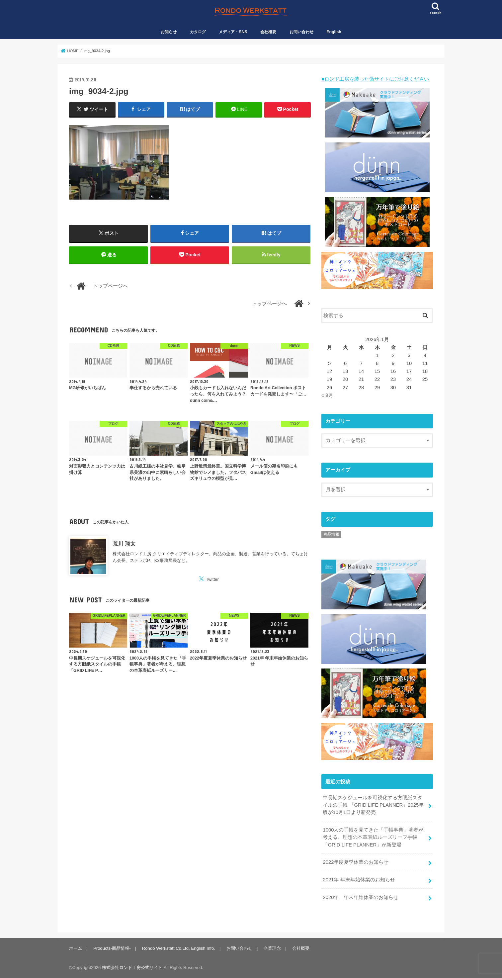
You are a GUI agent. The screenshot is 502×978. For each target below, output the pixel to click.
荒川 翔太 (124, 544)
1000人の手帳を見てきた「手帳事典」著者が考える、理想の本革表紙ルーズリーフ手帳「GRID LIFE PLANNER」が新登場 (373, 837)
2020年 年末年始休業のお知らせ (360, 897)
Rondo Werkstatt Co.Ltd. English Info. (178, 947)
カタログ (198, 32)
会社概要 (268, 32)
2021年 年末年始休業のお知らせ (359, 879)
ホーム (75, 947)
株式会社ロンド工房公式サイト (132, 967)
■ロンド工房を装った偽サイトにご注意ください (375, 79)
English (333, 32)
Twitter (212, 579)
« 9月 (327, 395)
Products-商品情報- (112, 947)
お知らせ (169, 32)
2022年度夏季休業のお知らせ (355, 862)
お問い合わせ (301, 32)
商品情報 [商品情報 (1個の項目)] (331, 534)
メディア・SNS (233, 32)
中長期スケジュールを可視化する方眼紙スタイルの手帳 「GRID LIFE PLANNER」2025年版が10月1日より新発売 (373, 805)
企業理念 (272, 947)
